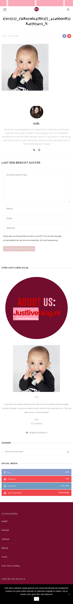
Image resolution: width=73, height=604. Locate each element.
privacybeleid (9, 240)
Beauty (5, 548)
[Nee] (69, 594)
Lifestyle (5, 539)
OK (36, 599)
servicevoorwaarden (29, 240)
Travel (4, 557)
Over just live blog (10, 566)
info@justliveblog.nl (38, 432)
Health (5, 521)
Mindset (5, 530)
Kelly (4, 36)
